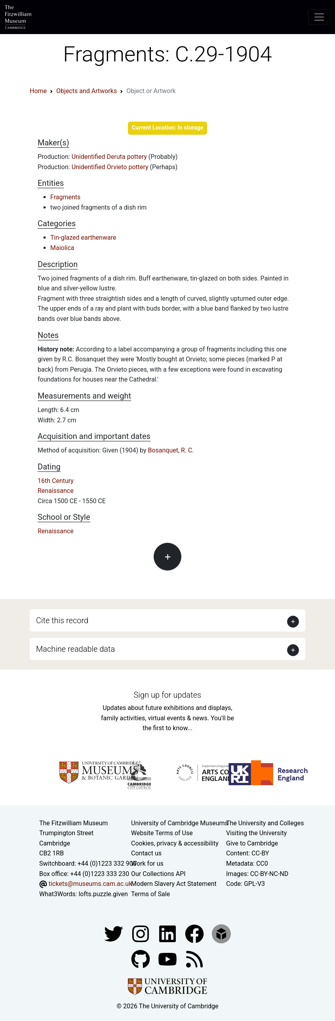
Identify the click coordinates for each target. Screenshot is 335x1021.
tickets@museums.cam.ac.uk (90, 883)
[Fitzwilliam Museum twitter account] (114, 933)
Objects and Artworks (86, 91)
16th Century (56, 481)
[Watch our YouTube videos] (168, 959)
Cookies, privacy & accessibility (175, 843)
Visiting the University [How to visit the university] (256, 833)
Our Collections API (158, 874)
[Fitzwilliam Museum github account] (141, 959)
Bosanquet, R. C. (171, 450)
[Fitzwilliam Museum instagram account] (141, 933)
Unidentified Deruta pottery (110, 156)
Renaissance (56, 490)
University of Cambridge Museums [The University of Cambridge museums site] (179, 823)
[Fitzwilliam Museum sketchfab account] (221, 933)
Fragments (65, 197)
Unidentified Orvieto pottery (111, 167)
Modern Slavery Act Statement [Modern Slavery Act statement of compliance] (174, 883)
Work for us (147, 863)
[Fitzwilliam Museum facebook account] (168, 933)
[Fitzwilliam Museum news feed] (194, 959)
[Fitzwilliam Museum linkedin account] (195, 933)
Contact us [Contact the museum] (146, 853)
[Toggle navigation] (319, 17)
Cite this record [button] (62, 620)
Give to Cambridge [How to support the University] (252, 843)
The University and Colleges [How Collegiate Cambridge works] (265, 823)
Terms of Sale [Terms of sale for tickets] (150, 894)
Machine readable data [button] (75, 649)
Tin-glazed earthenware (83, 237)
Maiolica (62, 248)
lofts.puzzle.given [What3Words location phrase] (103, 894)
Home (38, 91)
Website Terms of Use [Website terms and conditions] (162, 833)
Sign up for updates (167, 695)
